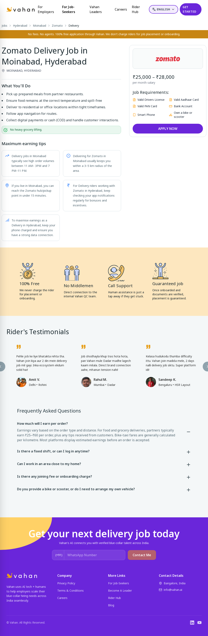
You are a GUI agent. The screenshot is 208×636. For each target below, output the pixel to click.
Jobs (4, 25)
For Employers (46, 9)
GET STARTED (189, 9)
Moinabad (39, 25)
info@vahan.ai (170, 590)
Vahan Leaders (96, 9)
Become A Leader (120, 590)
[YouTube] (199, 623)
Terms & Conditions (70, 590)
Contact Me (142, 555)
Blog (111, 605)
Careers (121, 9)
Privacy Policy (66, 583)
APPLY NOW (167, 128)
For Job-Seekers (68, 9)
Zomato (57, 25)
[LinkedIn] (192, 623)
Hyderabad (20, 25)
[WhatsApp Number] (94, 555)
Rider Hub (136, 9)
